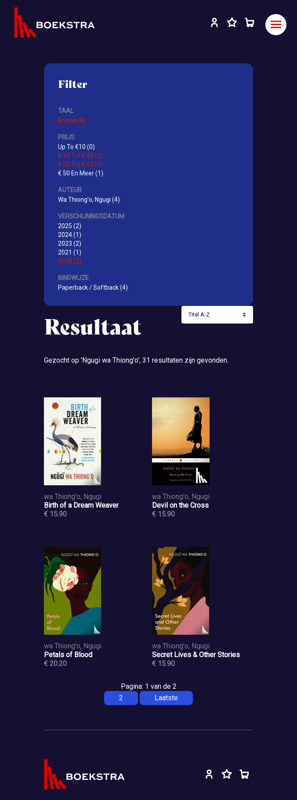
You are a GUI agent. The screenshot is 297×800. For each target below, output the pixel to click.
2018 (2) (69, 261)
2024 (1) (69, 234)
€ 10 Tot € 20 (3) (80, 155)
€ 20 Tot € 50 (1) (80, 164)
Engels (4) (72, 120)
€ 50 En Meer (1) (80, 173)
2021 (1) (69, 252)
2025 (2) (69, 225)
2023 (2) (69, 243)
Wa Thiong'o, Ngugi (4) (89, 199)
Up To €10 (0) (76, 146)
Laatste (166, 698)
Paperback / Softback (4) (93, 287)
